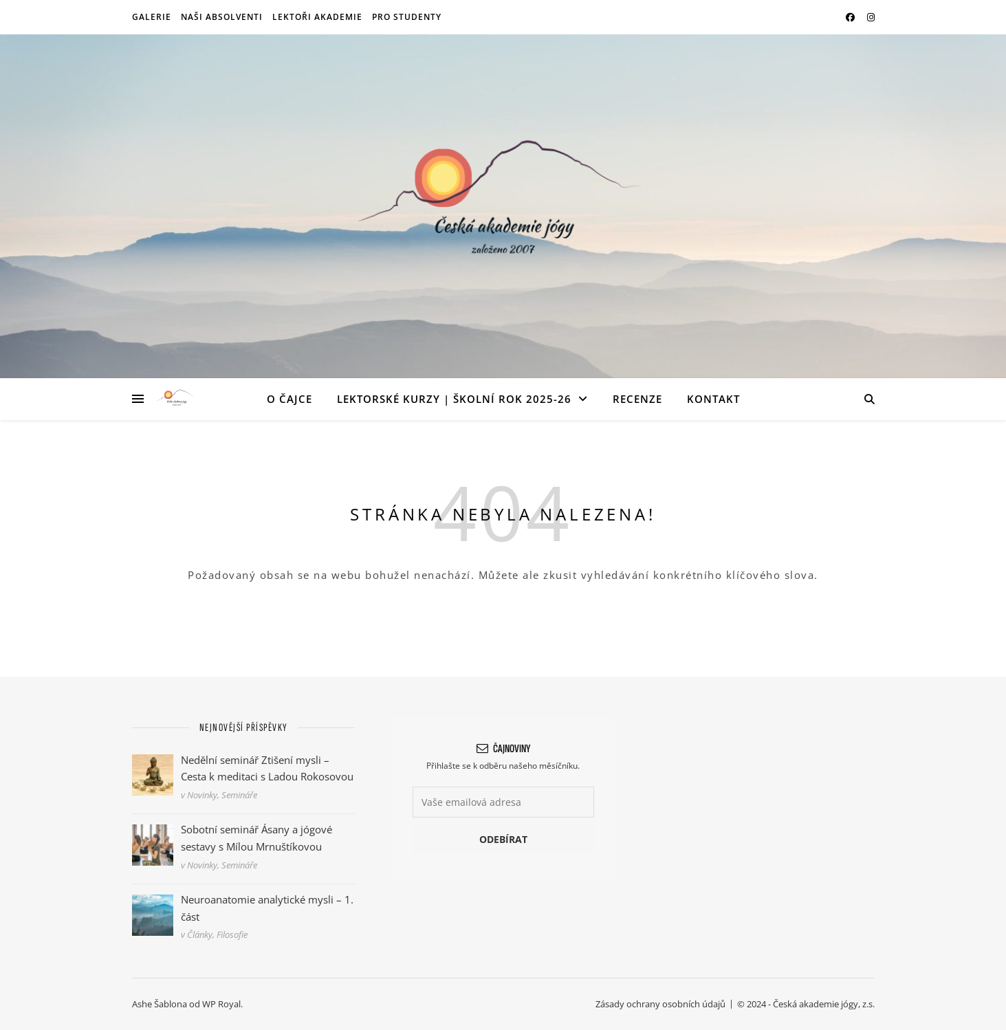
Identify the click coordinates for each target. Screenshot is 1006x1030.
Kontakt (713, 399)
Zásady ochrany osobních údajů (660, 1004)
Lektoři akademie (317, 17)
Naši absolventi (222, 17)
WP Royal (221, 1004)
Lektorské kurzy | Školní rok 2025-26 (454, 399)
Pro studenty (406, 17)
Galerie (151, 17)
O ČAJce (289, 399)
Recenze (637, 399)
